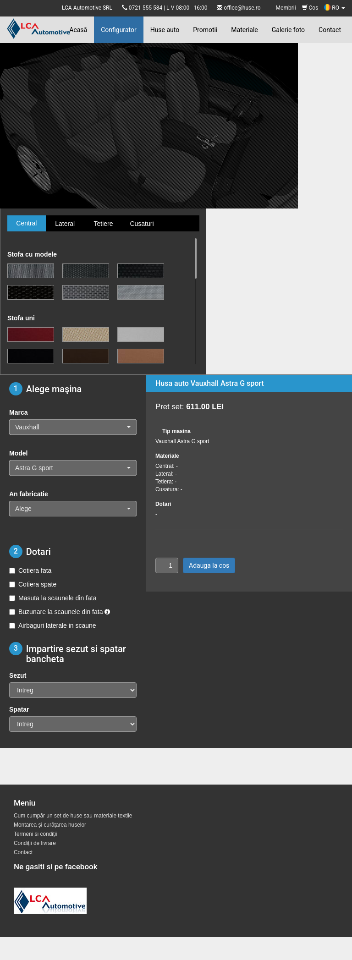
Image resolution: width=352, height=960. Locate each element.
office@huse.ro (242, 8)
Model (18, 453)
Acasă (78, 29)
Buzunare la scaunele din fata (59, 611)
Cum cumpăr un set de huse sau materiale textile (73, 815)
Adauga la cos (209, 565)
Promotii (205, 29)
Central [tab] (26, 223)
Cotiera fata (30, 570)
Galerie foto (288, 29)
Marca (18, 412)
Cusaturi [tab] (142, 223)
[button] (73, 427)
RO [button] (334, 8)
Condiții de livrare (35, 843)
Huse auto (165, 29)
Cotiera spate (32, 584)
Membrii (286, 8)
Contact (330, 29)
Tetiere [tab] (103, 223)
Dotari (163, 504)
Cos (310, 8)
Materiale (244, 29)
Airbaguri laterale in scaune (52, 625)
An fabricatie (28, 494)
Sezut (17, 675)
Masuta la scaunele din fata (52, 598)
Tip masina (176, 431)
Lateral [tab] (65, 223)
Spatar (19, 709)
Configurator (118, 29)
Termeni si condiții (35, 834)
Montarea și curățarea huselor (50, 825)
